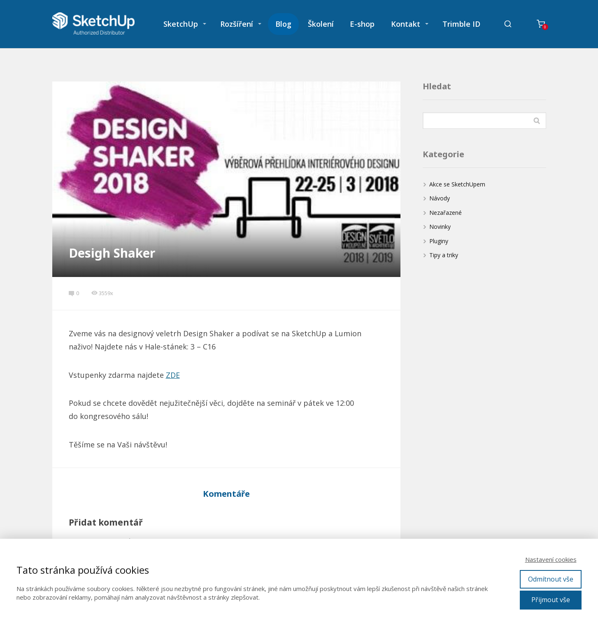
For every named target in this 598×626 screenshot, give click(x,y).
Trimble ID (461, 24)
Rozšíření (236, 24)
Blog (283, 24)
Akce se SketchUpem (457, 184)
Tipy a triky (443, 255)
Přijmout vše (550, 599)
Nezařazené (445, 212)
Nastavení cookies (551, 559)
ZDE (173, 375)
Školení (321, 24)
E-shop (362, 24)
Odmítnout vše (550, 579)
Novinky (440, 226)
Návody (439, 198)
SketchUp (180, 24)
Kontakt (405, 24)
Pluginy (438, 241)
